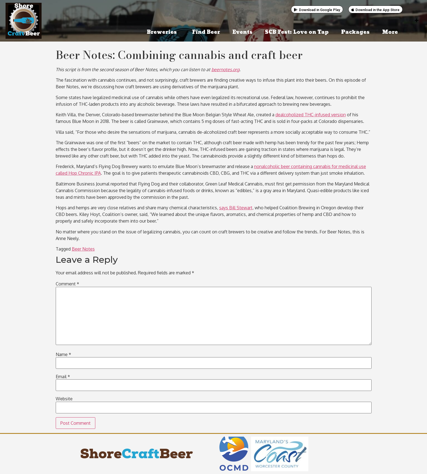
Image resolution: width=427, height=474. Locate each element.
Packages (355, 32)
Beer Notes (83, 249)
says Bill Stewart (235, 207)
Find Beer (206, 32)
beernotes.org (225, 69)
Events (242, 32)
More (391, 32)
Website (64, 398)
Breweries (163, 32)
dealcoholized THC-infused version (310, 114)
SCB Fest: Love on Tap (297, 32)
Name (63, 354)
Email (63, 376)
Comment (67, 284)
